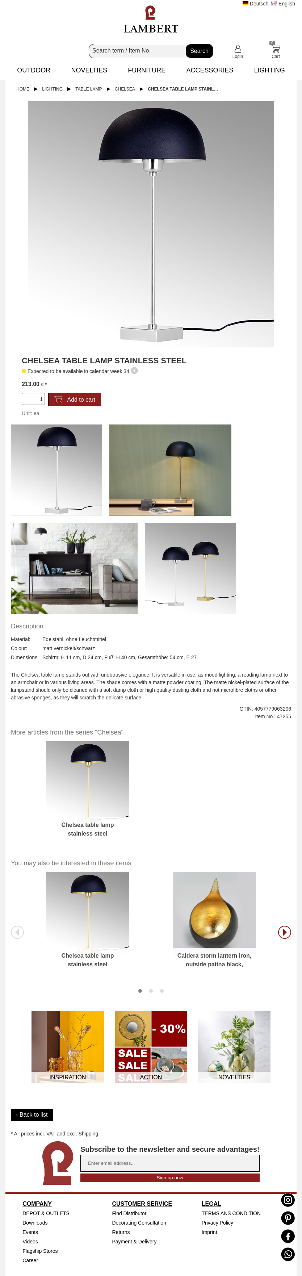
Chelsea (125, 89)
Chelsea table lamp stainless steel (187, 89)
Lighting (52, 89)
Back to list (33, 1115)
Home (22, 89)
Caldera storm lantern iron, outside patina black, (214, 960)
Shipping (88, 1134)
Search (199, 51)
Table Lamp (88, 89)
